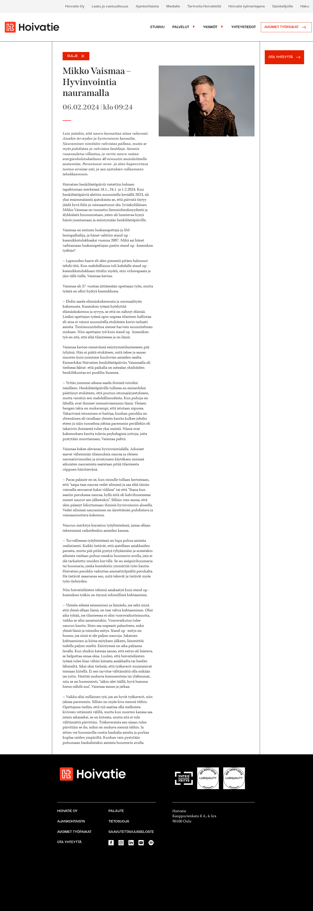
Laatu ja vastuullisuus (110, 6)
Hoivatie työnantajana (246, 6)
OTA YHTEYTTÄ (285, 57)
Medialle (173, 6)
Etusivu (157, 27)
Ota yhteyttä (69, 842)
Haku (304, 6)
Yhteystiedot (243, 27)
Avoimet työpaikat (286, 27)
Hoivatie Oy (74, 6)
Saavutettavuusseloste (131, 832)
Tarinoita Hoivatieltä (204, 6)
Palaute (116, 811)
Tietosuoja (118, 821)
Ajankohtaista (147, 6)
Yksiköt (210, 27)
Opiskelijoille (282, 6)
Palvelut (180, 27)
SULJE (72, 56)
